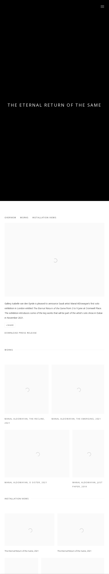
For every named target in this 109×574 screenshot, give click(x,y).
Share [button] (10, 325)
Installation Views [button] (44, 217)
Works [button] (24, 217)
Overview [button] (10, 217)
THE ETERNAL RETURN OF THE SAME (55, 105)
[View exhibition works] (54, 225)
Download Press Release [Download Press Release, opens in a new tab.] (21, 333)
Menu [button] (102, 6)
